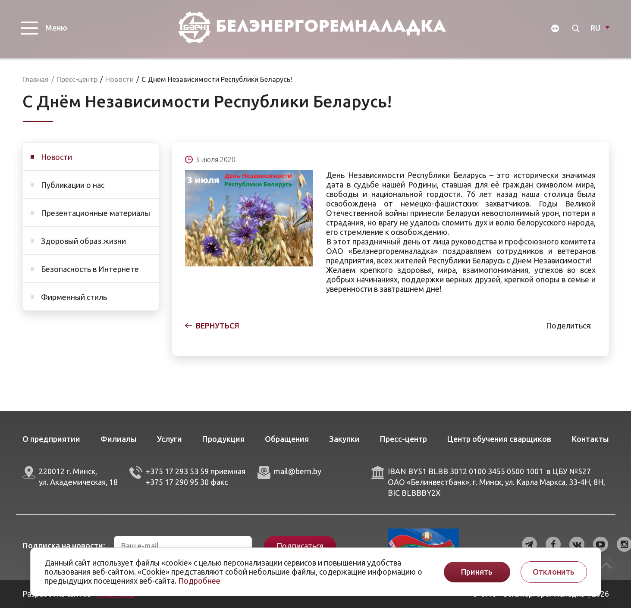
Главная (35, 84)
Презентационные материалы (95, 218)
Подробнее (199, 580)
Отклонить (553, 572)
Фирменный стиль (74, 302)
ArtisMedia (115, 598)
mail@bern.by (297, 476)
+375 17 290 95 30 (177, 487)
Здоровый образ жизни (83, 246)
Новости (56, 162)
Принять (477, 572)
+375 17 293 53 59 (177, 476)
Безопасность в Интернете (90, 274)
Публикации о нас (72, 190)
